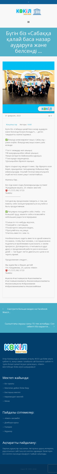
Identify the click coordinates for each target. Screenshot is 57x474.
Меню (7, 401)
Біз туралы (9, 383)
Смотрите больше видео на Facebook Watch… (25, 310)
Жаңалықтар (11, 124)
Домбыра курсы (12, 422)
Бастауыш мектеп (12, 392)
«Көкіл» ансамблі (12, 418)
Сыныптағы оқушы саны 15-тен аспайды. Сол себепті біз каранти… (29, 325)
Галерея (8, 427)
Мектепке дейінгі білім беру (17, 388)
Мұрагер (8, 431)
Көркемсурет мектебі (14, 396)
